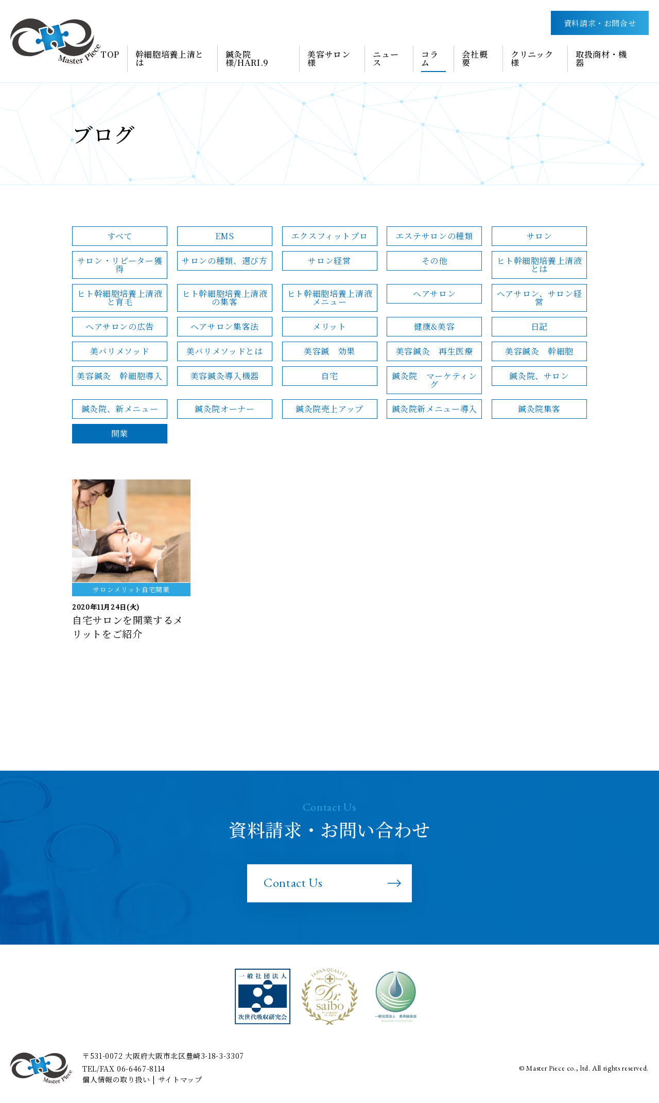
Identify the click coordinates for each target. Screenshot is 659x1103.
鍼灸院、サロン (539, 376)
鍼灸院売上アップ (329, 409)
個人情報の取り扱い (116, 1079)
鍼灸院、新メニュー (120, 409)
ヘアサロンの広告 (119, 326)
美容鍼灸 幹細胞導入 (119, 376)
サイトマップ (180, 1079)
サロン (539, 236)
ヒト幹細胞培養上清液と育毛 (119, 298)
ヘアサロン (434, 293)
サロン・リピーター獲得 (119, 265)
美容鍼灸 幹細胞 (539, 351)
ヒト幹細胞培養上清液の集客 (224, 298)
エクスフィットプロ (329, 236)
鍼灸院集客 (539, 409)
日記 (539, 326)
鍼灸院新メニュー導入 (434, 409)
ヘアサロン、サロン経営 (539, 298)
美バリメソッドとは (224, 351)
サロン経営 (329, 260)
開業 (119, 433)
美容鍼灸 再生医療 (434, 351)
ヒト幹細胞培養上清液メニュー (329, 298)
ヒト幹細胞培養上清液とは (539, 265)
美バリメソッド (119, 351)
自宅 (329, 376)
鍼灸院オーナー (224, 409)
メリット (329, 326)
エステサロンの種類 (434, 236)
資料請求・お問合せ (600, 22)
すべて (120, 236)
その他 (434, 260)
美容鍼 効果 (329, 351)
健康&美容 (434, 326)
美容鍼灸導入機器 (224, 376)
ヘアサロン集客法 (224, 326)
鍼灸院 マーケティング (434, 380)
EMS (224, 236)
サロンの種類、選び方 (224, 260)
